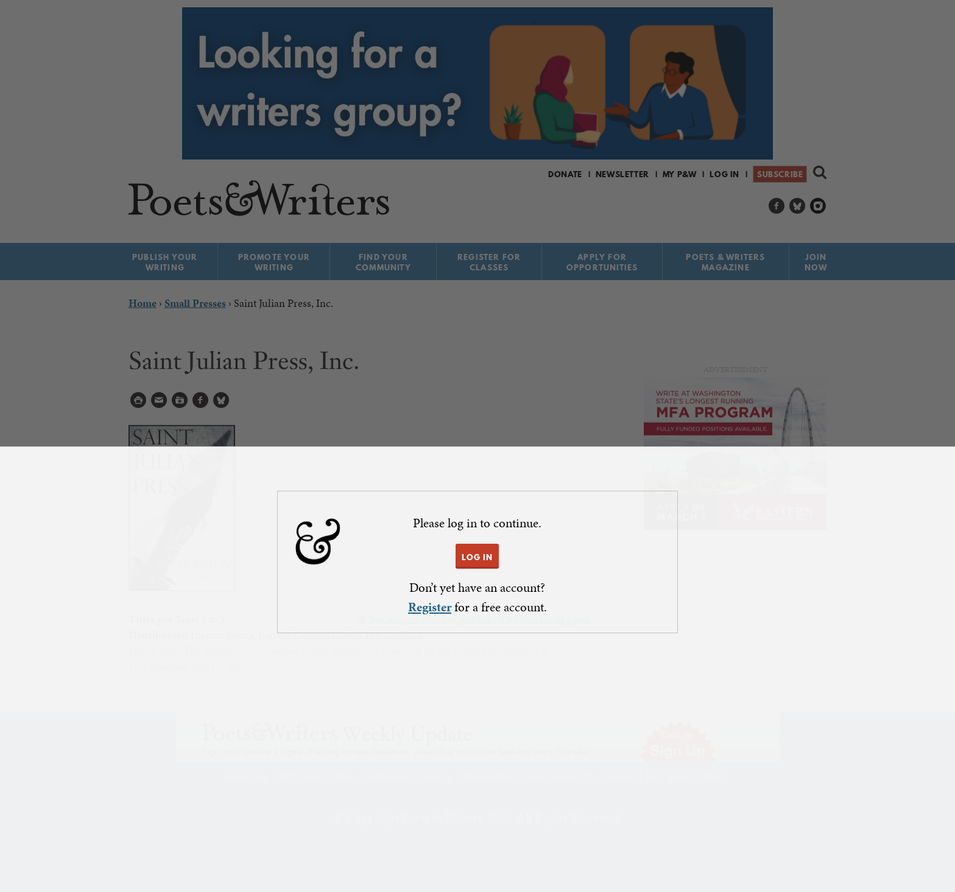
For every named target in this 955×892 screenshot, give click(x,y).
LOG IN (477, 557)
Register (429, 607)
